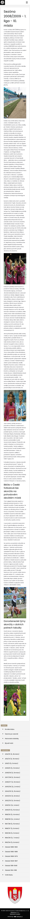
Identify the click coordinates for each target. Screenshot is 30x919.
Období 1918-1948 (11, 866)
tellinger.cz (20, 916)
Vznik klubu (9, 875)
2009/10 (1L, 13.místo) (12, 768)
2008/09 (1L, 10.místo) (12, 773)
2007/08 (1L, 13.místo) (12, 777)
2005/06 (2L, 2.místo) (12, 787)
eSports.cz (13, 912)
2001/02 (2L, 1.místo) (12, 805)
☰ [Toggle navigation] (27, 2)
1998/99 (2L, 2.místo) (12, 819)
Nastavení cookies (15, 914)
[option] (15, 895)
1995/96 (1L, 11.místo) (12, 833)
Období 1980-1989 (11, 852)
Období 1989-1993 (11, 847)
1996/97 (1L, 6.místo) (12, 828)
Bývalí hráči (9, 743)
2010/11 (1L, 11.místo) (11, 763)
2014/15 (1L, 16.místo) (12, 754)
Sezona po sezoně (11, 734)
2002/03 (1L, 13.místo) (12, 801)
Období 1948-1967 (11, 861)
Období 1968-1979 (11, 856)
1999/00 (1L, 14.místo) (12, 814)
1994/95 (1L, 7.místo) (12, 838)
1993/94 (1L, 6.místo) (12, 842)
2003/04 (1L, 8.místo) (12, 796)
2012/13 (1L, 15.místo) (12, 759)
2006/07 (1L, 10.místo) (12, 782)
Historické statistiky (12, 739)
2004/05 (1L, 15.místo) (12, 791)
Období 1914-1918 (11, 870)
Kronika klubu (9, 729)
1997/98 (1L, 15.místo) (12, 824)
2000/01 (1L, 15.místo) (12, 810)
